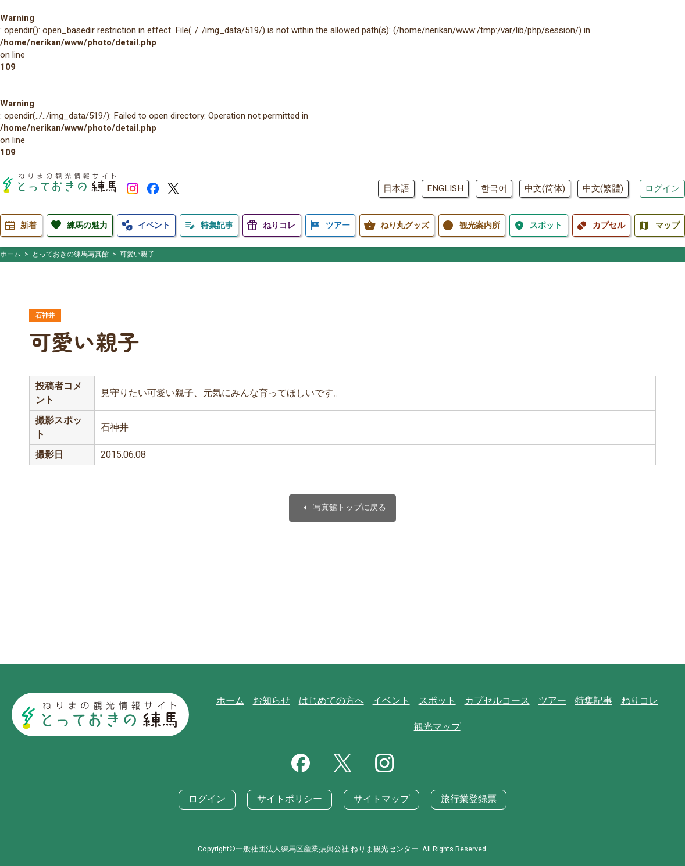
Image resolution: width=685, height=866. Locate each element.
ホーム (244, 700)
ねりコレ (632, 700)
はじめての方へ (339, 700)
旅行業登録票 (462, 799)
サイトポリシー (292, 799)
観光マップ (440, 727)
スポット (440, 700)
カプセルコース (496, 700)
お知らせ (283, 700)
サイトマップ (380, 799)
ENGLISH (445, 188)
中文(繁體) (603, 188)
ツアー (549, 700)
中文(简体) (545, 188)
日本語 (396, 188)
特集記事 (588, 700)
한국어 (494, 188)
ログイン (662, 188)
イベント (396, 700)
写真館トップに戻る (342, 509)
